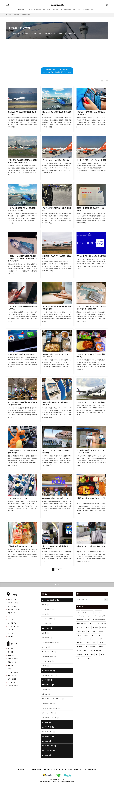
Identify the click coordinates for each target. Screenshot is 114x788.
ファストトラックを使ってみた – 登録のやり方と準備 (56, 307)
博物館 (46, 694)
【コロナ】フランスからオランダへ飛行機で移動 (56, 451)
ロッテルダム (12, 606)
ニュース (47, 624)
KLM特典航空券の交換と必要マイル (55, 498)
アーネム (10, 633)
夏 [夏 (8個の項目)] (98, 654)
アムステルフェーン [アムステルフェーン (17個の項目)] (82, 623)
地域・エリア (76, 9)
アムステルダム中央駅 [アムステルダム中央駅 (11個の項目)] (83, 619)
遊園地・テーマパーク (51, 718)
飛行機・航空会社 (26, 14)
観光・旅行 (21, 9)
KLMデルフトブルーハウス (17, 498)
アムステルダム (13, 599)
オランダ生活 (12, 675)
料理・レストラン (13, 659)
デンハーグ (11, 613)
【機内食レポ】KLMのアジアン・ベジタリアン (91, 499)
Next (59, 570)
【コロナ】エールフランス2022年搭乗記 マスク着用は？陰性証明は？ (91, 307)
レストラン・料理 (49, 652)
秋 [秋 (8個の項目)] (78, 658)
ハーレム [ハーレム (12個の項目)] (87, 639)
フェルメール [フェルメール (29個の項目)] (81, 642)
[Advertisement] (57, 53)
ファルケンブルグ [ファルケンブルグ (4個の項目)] (98, 639)
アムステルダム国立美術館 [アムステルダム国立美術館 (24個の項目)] (99, 619)
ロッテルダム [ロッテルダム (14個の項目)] (99, 650)
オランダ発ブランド (50, 675)
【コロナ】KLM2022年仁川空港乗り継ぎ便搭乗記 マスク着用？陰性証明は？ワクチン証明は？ (22, 258)
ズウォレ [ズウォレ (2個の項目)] (101, 631)
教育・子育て (48, 736)
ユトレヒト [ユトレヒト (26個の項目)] (80, 646)
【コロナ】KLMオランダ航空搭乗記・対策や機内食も (56, 547)
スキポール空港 (13, 603)
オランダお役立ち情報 (33, 9)
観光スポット (46, 9)
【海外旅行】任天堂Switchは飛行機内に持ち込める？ (91, 113)
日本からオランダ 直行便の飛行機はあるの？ (56, 113)
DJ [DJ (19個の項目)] (78, 612)
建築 (46, 666)
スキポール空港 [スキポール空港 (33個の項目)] (82, 631)
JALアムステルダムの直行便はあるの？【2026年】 (22, 113)
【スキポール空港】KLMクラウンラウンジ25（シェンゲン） (91, 451)
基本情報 (10, 648)
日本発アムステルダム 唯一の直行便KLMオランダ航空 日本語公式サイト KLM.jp (57, 71)
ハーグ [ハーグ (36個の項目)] (79, 639)
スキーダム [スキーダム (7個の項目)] (92, 631)
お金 (46, 605)
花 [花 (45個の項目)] (83, 658)
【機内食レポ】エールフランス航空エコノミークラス (56, 355)
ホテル (46, 647)
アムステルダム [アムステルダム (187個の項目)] (81, 616)
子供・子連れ (48, 661)
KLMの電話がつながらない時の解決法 (21, 354)
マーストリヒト (13, 623)
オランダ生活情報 (88, 9)
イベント (55, 9)
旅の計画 (10, 652)
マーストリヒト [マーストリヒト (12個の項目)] (92, 642)
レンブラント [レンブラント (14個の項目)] (88, 650)
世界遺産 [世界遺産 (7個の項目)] (80, 654)
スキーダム (11, 630)
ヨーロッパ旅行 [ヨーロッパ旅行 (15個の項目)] (91, 646)
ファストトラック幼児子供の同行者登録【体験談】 (22, 307)
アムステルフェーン (14, 609)
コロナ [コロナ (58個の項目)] (89, 627)
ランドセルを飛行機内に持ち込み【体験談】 (56, 209)
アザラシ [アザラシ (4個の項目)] (99, 612)
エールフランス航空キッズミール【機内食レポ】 (91, 355)
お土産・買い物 (65, 9)
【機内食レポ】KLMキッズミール (20, 546)
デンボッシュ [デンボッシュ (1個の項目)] (96, 635)
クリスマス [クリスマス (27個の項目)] (80, 627)
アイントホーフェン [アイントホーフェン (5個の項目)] (88, 612)
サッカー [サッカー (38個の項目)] (104, 627)
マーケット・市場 (49, 713)
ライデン (10, 616)
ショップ (47, 741)
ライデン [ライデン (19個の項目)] (101, 646)
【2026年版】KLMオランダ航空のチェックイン (56, 403)
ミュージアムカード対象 (51, 708)
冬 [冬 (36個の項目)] (93, 654)
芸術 (46, 633)
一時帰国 (47, 755)
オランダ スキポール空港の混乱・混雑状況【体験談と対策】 (22, 403)
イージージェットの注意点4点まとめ (55, 160)
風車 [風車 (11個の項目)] (89, 658)
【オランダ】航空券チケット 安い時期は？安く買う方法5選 (22, 209)
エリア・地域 (48, 727)
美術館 (46, 689)
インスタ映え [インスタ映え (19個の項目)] (103, 623)
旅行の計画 (47, 638)
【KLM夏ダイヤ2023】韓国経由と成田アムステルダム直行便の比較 (22, 161)
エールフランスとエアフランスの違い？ (91, 402)
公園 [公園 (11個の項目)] (87, 654)
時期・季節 (11, 655)
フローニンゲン (49, 732)
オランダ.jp (61, 779)
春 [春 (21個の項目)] (103, 654)
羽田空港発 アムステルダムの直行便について (56, 257)
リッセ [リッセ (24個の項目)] (79, 650)
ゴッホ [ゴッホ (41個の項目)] (96, 627)
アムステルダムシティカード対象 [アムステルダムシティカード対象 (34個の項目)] (97, 616)
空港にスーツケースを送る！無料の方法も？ (91, 547)
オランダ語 (11, 682)
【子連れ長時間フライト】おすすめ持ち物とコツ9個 (22, 451)
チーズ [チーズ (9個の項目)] (79, 635)
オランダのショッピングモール (53, 699)
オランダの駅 (50, 619)
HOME (9, 14)
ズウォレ (10, 636)
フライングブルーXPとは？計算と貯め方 (91, 256)
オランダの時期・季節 (51, 642)
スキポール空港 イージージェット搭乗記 (91, 160)
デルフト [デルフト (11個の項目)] (87, 635)
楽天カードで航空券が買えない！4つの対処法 (91, 209)
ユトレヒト (11, 619)
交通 (9, 669)
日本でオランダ (13, 685)
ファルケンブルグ (13, 626)
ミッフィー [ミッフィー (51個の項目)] (102, 642)
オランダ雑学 (12, 679)
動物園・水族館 (49, 704)
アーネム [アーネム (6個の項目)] (93, 623)
